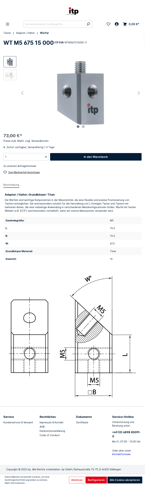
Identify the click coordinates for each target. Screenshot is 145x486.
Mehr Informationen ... (16, 483)
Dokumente (84, 417)
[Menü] (7, 24)
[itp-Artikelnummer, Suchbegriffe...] (54, 24)
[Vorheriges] (22, 93)
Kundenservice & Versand (18, 422)
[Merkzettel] (108, 24)
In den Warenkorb (96, 157)
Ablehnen (77, 479)
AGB (42, 426)
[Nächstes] (138, 93)
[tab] (11, 185)
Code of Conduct (50, 435)
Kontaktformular (121, 454)
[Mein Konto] (117, 24)
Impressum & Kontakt (51, 422)
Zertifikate (82, 422)
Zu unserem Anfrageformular (19, 166)
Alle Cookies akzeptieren (125, 479)
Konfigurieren (96, 479)
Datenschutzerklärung (52, 430)
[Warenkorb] (131, 24)
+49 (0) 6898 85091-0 (126, 434)
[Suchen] (88, 24)
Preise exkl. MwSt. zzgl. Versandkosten (26, 140)
